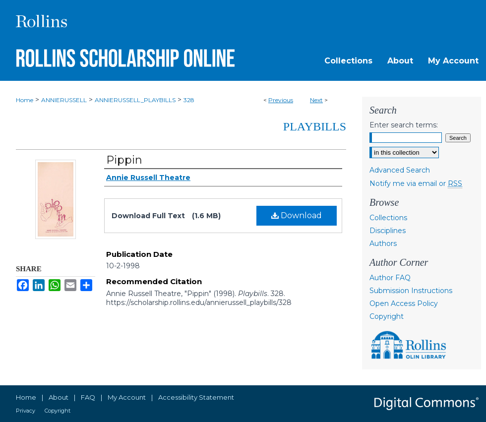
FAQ (88, 397)
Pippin (124, 160)
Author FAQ (390, 277)
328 (188, 100)
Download (296, 215)
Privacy (25, 410)
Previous (280, 100)
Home (24, 100)
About (58, 397)
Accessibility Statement (196, 397)
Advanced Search (399, 170)
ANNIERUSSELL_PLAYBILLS (135, 100)
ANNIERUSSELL (64, 100)
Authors (383, 243)
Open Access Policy (403, 303)
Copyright (386, 316)
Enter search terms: (403, 125)
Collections (388, 217)
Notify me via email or (415, 183)
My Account (127, 397)
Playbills (314, 126)
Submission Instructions (410, 290)
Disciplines (387, 230)
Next (316, 100)
